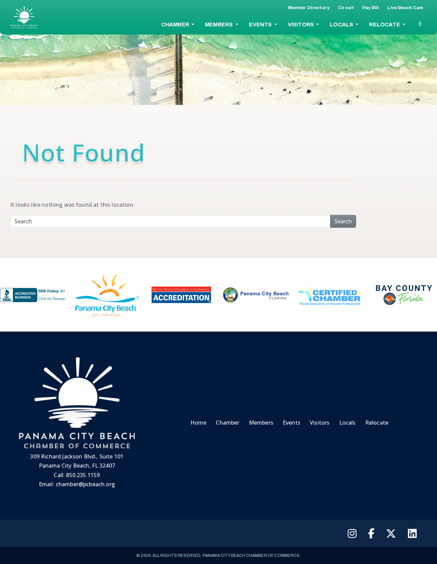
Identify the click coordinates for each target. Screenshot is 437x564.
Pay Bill (370, 7)
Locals (342, 24)
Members (219, 24)
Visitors (301, 24)
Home (198, 422)
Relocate (385, 24)
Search (343, 221)
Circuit (346, 7)
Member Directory (309, 7)
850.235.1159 (83, 475)
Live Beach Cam (405, 7)
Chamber (175, 24)
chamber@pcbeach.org (85, 484)
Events (261, 24)
